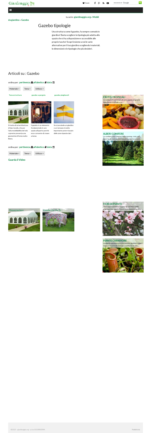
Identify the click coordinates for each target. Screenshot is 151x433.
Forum (86, 3)
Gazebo (25, 20)
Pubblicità (136, 430)
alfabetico (38, 82)
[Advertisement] (37, 17)
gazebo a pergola (38, 95)
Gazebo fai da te (52, 210)
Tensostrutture (15, 95)
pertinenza (24, 82)
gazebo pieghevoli (61, 95)
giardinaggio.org (82, 17)
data (49, 82)
